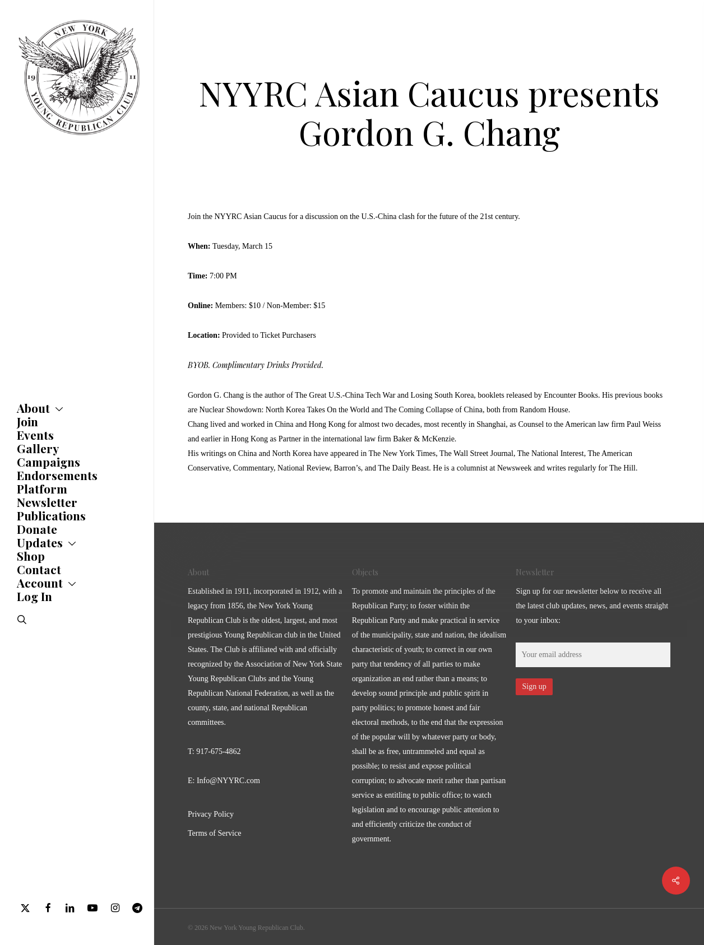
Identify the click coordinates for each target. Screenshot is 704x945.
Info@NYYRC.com (228, 780)
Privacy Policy (211, 814)
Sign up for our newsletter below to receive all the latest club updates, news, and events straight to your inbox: (592, 606)
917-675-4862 (218, 751)
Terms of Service (214, 833)
